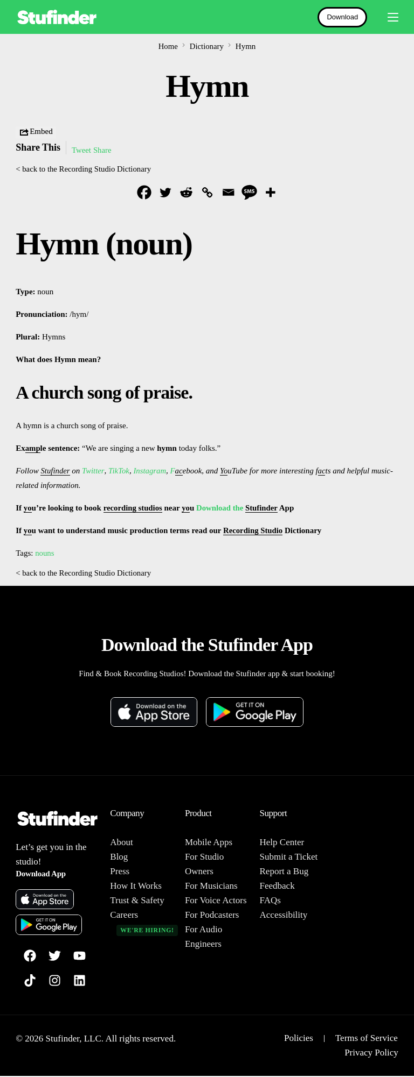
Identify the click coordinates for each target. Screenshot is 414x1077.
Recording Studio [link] (253, 531)
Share (103, 150)
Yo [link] (225, 471)
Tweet (81, 150)
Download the (222, 508)
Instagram (150, 471)
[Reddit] (186, 192)
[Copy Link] (207, 192)
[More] (270, 192)
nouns (44, 553)
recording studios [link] (133, 508)
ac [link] (179, 471)
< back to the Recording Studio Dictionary (84, 169)
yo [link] (28, 508)
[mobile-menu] (388, 17)
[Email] (228, 192)
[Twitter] (165, 192)
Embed (36, 132)
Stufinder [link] (55, 471)
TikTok (118, 471)
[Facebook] (144, 192)
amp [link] (32, 448)
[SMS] (249, 192)
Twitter (93, 471)
